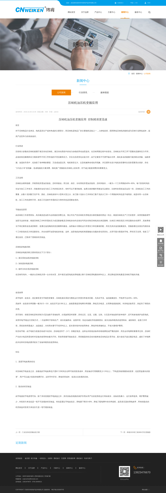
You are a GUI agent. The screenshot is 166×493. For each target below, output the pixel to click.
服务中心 (138, 12)
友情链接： (20, 458)
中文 (131, 3)
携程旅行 (57, 458)
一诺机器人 (42, 458)
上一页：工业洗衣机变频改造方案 (28, 435)
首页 (133, 74)
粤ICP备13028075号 (57, 489)
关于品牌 (85, 12)
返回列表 (141, 115)
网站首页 (71, 12)
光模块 (50, 458)
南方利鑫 (34, 458)
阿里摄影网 (71, 458)
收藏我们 (120, 3)
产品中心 (98, 12)
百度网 (63, 458)
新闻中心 (125, 12)
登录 (148, 3)
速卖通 (27, 458)
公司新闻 (147, 74)
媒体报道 (105, 92)
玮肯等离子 (88, 458)
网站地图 (145, 489)
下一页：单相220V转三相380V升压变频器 (135, 435)
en (136, 3)
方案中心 (111, 12)
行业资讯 (83, 92)
